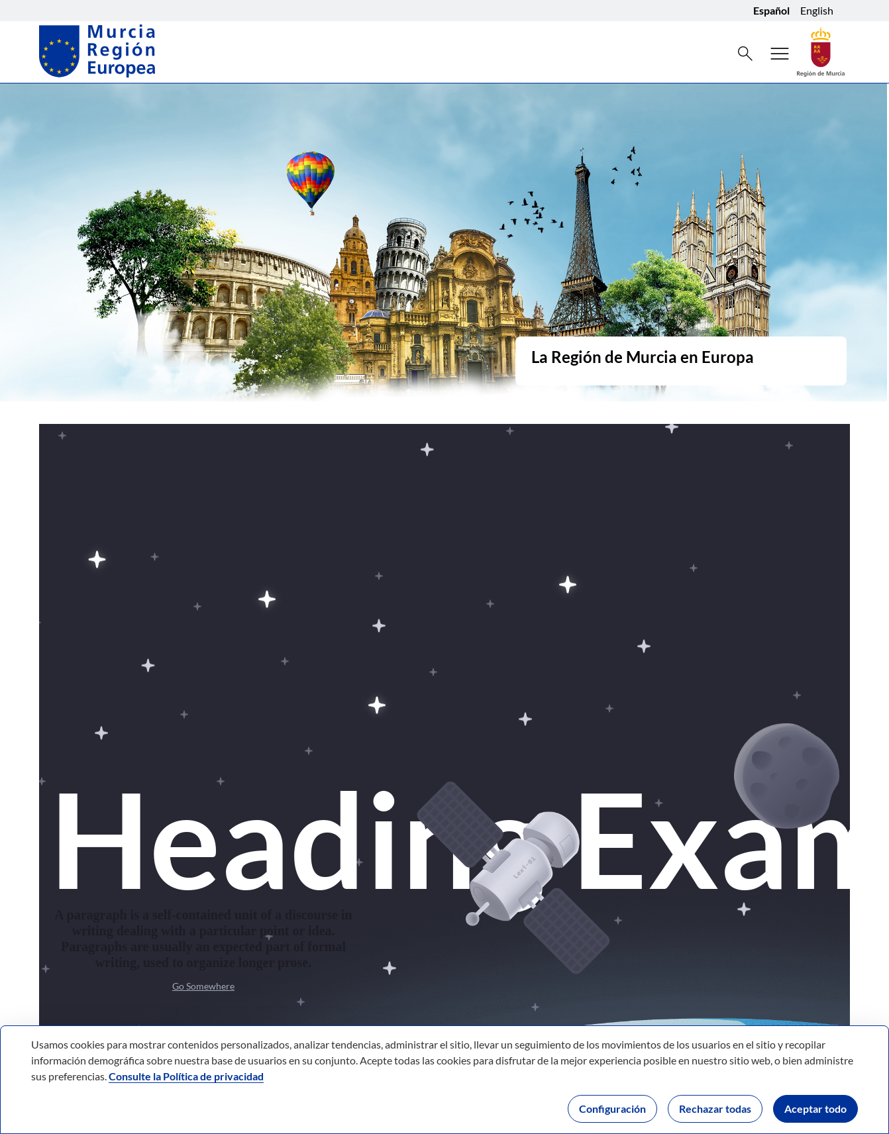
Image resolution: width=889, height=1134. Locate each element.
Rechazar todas (715, 1108)
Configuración (612, 1108)
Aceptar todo (815, 1108)
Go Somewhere (203, 986)
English (816, 10)
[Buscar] (745, 53)
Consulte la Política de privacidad (186, 1076)
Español (771, 10)
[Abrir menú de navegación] (779, 54)
